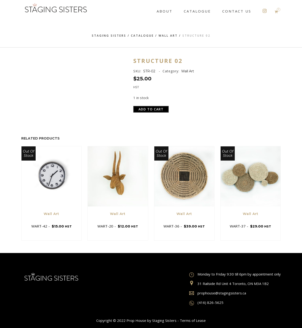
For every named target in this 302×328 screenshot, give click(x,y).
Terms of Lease (193, 320)
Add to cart (151, 109)
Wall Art (168, 36)
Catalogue (142, 36)
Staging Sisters (109, 36)
